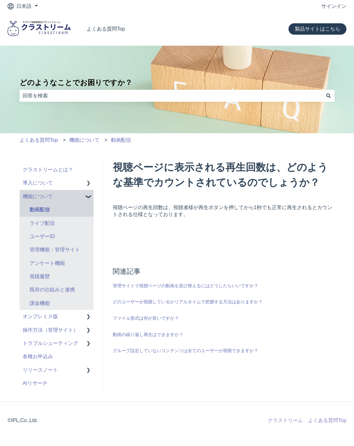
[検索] (328, 96)
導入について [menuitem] (38, 183)
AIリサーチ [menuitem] (35, 383)
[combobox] (171, 96)
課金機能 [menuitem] (40, 303)
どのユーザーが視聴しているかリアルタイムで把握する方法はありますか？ (188, 301)
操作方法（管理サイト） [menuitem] (50, 330)
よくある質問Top (106, 28)
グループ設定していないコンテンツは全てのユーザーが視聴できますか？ (185, 350)
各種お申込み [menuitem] (38, 356)
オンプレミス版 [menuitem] (40, 316)
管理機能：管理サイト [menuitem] (55, 249)
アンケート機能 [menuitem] (47, 263)
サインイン (333, 6)
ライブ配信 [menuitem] (42, 223)
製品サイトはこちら (317, 28)
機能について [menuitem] (38, 196)
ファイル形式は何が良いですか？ (146, 318)
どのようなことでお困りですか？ (76, 82)
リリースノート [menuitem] (40, 370)
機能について (84, 140)
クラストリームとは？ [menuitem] (48, 169)
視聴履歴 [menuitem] (40, 276)
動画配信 (121, 140)
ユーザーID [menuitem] (42, 236)
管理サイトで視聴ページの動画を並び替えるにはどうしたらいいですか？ (185, 285)
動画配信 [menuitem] (40, 209)
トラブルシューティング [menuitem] (50, 343)
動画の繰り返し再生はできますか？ (148, 334)
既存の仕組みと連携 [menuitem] (52, 289)
